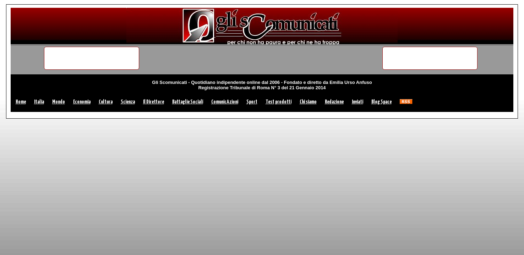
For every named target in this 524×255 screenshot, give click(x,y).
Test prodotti (278, 101)
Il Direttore (153, 101)
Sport (251, 101)
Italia (39, 101)
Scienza (128, 101)
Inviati (357, 101)
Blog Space (381, 101)
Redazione (334, 101)
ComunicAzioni (224, 101)
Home (21, 101)
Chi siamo (308, 101)
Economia (82, 101)
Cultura (106, 101)
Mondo (58, 101)
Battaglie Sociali (187, 101)
